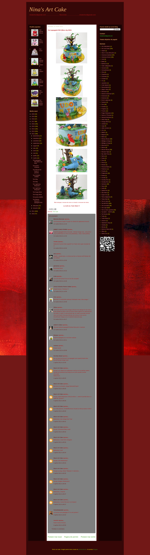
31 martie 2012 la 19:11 (60, 340)
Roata (103, 175)
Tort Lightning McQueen (36, 184)
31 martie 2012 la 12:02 (60, 248)
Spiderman (104, 190)
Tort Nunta (104, 214)
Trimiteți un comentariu (58, 529)
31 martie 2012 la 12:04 (60, 260)
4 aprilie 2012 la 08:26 (60, 388)
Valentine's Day (105, 222)
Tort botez (40, 49)
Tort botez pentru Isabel (41, 102)
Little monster (105, 128)
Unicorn (103, 220)
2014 (33, 129)
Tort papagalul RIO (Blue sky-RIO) (38, 162)
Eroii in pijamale (105, 100)
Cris (55, 297)
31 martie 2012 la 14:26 (60, 281)
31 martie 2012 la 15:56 (60, 302)
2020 (33, 114)
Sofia (102, 188)
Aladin (103, 50)
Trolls (102, 216)
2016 (33, 124)
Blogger (95, 549)
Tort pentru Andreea (36, 166)
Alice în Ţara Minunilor (107, 53)
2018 (33, 119)
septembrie (36, 143)
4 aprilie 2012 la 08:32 (60, 432)
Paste (103, 158)
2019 (33, 116)
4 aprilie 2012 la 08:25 (60, 378)
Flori (102, 104)
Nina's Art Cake (47, 9)
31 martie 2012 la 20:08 (60, 350)
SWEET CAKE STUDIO (60, 229)
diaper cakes (105, 89)
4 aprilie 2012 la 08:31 (60, 421)
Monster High (105, 152)
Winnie (103, 227)
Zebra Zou (104, 233)
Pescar (103, 164)
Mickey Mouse (105, 139)
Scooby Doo (104, 179)
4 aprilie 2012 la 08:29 (60, 400)
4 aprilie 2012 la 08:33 (60, 442)
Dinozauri (104, 91)
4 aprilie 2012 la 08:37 (60, 494)
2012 (33, 133)
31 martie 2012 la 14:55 (60, 291)
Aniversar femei (105, 57)
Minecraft (104, 145)
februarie (35, 205)
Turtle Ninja (104, 218)
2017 (33, 121)
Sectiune (103, 184)
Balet (102, 61)
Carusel (103, 68)
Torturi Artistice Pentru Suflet (62, 286)
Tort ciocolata (105, 205)
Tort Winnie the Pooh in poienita (37, 171)
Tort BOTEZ (104, 203)
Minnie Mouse (105, 149)
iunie (34, 150)
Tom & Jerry (104, 201)
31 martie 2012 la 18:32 (60, 329)
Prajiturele (104, 173)
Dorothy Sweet (58, 356)
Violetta (103, 225)
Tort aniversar (41, 92)
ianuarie (35, 208)
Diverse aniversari (106, 93)
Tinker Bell (104, 199)
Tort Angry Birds (37, 192)
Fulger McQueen (106, 113)
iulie (34, 148)
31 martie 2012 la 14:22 (60, 270)
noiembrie (36, 138)
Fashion (103, 102)
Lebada (103, 123)
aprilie (35, 155)
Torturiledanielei (58, 510)
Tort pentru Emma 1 (41, 42)
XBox (102, 231)
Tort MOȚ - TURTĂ (106, 212)
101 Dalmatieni (105, 46)
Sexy (102, 186)
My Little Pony (105, 154)
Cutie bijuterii (105, 85)
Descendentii (105, 87)
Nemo (103, 156)
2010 (33, 213)
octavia (56, 345)
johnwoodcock (82, 549)
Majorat (103, 134)
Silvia (55, 307)
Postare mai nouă (55, 537)
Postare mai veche (88, 537)
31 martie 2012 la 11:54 (60, 236)
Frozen (103, 111)
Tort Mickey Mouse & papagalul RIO (37, 201)
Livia (55, 276)
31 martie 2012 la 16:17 (60, 319)
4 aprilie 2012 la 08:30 (60, 411)
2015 (33, 126)
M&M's (103, 132)
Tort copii (55, 211)
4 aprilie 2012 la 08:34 (60, 452)
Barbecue (104, 63)
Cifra (102, 72)
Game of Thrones (106, 115)
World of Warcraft (106, 229)
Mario (103, 136)
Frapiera (103, 109)
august (35, 145)
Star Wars (104, 192)
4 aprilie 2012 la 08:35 (60, 473)
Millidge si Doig (105, 141)
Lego (102, 126)
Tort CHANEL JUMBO (36, 176)
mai (34, 153)
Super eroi (104, 194)
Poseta (103, 171)
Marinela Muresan (59, 219)
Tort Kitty (35, 179)
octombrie (36, 141)
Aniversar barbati (106, 55)
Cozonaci (104, 76)
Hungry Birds (105, 121)
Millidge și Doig (105, 143)
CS (102, 80)
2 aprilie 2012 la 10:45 (60, 362)
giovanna (56, 266)
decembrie (36, 136)
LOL (102, 130)
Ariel (102, 59)
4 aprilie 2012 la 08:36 (60, 483)
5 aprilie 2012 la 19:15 (60, 515)
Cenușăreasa (105, 70)
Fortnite (103, 106)
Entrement (104, 96)
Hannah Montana (106, 117)
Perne (103, 162)
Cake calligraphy (106, 65)
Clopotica (104, 74)
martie (35, 158)
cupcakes (104, 83)
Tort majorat (41, 71)
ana (55, 253)
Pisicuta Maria (105, 167)
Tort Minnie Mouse (41, 31)
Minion (103, 147)
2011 (33, 211)
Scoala (103, 177)
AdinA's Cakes (58, 325)
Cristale (103, 78)
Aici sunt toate (105, 48)
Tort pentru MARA (38, 197)
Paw (102, 160)
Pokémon (104, 169)
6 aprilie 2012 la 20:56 (60, 525)
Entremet (104, 98)
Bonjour (56, 335)
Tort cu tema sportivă (107, 210)
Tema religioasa (105, 197)
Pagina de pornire (71, 537)
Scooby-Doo (104, 182)
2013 (33, 131)
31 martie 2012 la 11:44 (60, 224)
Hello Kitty (104, 119)
